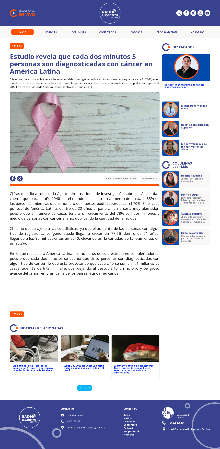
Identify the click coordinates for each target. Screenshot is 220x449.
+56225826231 (75, 421)
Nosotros (197, 32)
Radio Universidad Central (121, 178)
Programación (167, 32)
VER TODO (85, 387)
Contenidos (107, 32)
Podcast (136, 32)
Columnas (79, 32)
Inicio (23, 32)
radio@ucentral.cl (76, 415)
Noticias (51, 32)
